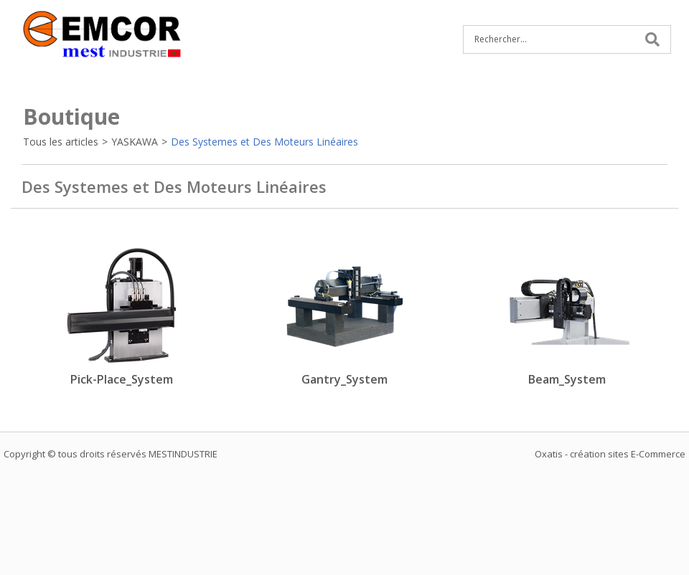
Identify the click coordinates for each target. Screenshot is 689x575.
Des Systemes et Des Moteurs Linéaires (264, 141)
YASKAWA (134, 141)
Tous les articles (60, 141)
